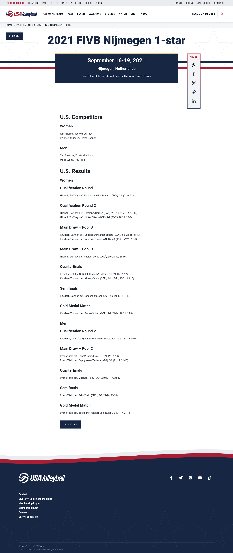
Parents (47, 3)
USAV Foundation (28, 516)
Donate (178, 3)
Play (70, 13)
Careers (23, 512)
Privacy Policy (37, 546)
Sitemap (23, 546)
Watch (123, 13)
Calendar (95, 13)
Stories (110, 13)
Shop (134, 13)
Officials (61, 3)
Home (9, 25)
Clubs (88, 3)
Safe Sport (203, 3)
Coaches (33, 3)
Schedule (70, 424)
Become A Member (203, 13)
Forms (190, 3)
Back (15, 36)
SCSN (99, 3)
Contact (219, 3)
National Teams (53, 13)
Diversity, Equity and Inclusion (35, 498)
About (145, 13)
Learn (81, 13)
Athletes (76, 3)
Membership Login (29, 503)
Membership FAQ (28, 507)
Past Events (24, 25)
